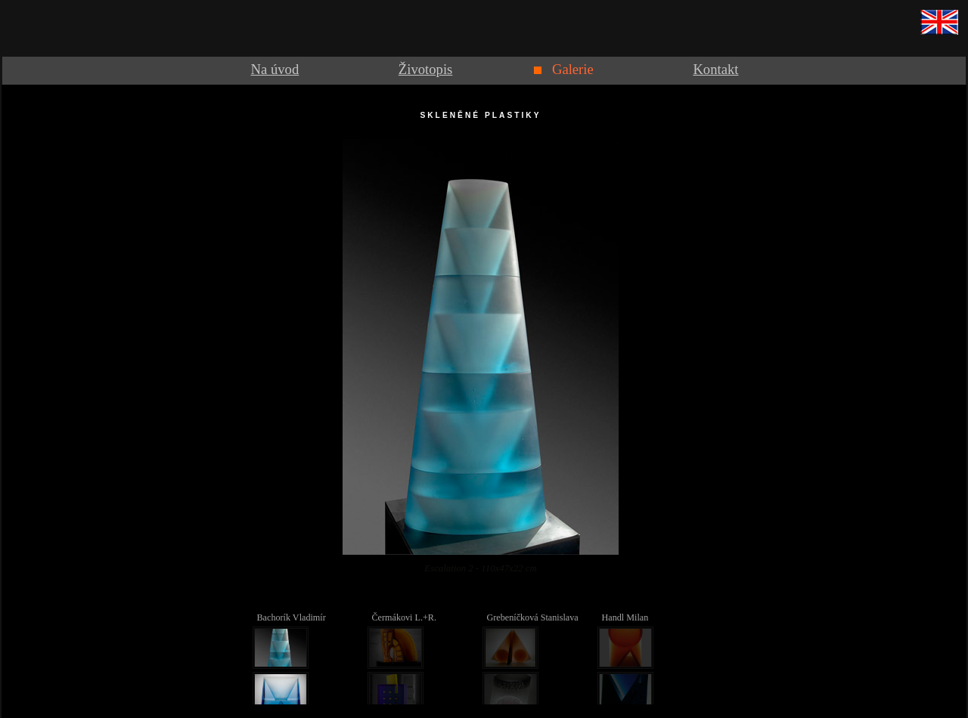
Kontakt (715, 69)
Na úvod (275, 69)
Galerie (573, 69)
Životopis (426, 69)
